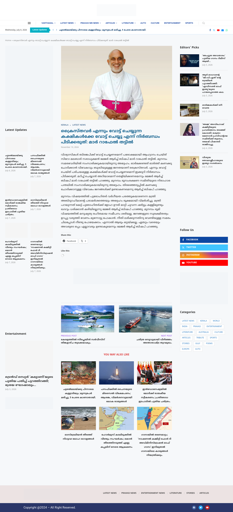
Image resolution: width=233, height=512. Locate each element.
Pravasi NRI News (89, 23)
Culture (155, 23)
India (185, 326)
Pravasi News (128, 493)
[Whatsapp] (227, 30)
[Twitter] (214, 30)
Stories (186, 344)
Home (8, 40)
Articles (110, 23)
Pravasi (197, 326)
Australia (204, 332)
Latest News (67, 23)
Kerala (203, 321)
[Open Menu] (29, 23)
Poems (209, 344)
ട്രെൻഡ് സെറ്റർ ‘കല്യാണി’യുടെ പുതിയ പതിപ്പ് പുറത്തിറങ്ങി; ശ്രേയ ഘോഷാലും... (29, 381)
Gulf (197, 344)
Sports (189, 23)
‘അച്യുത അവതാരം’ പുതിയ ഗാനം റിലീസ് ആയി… (213, 58)
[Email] (222, 30)
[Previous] (53, 30)
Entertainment (172, 23)
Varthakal (47, 23)
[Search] (203, 23)
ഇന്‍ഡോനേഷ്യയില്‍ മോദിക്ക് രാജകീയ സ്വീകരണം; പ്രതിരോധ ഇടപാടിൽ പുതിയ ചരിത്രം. (16, 207)
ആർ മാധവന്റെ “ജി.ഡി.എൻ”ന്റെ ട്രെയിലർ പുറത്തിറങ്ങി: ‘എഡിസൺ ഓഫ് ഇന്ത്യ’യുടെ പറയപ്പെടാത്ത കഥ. (213, 84)
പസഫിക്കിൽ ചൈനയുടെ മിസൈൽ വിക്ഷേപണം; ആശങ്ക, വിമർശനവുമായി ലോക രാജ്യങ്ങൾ (40, 164)
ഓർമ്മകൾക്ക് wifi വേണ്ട (212, 106)
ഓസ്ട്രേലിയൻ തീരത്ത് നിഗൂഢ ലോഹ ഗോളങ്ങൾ (41, 203)
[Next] (56, 30)
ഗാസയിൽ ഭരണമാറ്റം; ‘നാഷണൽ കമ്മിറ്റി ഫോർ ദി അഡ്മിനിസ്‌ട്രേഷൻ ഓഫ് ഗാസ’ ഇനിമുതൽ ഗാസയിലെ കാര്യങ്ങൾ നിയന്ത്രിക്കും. (42, 254)
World (216, 321)
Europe (185, 349)
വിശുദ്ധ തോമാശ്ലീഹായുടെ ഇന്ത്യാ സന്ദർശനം (212, 160)
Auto (143, 23)
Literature (128, 23)
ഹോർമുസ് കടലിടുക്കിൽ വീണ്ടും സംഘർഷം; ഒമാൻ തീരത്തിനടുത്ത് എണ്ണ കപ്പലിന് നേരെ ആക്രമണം (16, 250)
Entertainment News (153, 493)
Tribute (200, 338)
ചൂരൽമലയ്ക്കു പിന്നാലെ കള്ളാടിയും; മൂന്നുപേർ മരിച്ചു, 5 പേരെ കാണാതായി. (102, 30)
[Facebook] (210, 30)
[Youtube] (218, 30)
